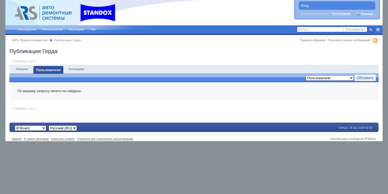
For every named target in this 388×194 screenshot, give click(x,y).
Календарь (77, 29)
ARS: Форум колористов (29, 40)
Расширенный (378, 29)
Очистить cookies (63, 138)
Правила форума (312, 40)
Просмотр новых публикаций (349, 40)
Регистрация (341, 13)
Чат (93, 29)
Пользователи (52, 29)
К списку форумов (36, 138)
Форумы (22, 69)
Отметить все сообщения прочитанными (105, 138)
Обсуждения (27, 29)
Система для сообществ (346, 138)
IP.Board (370, 138)
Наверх (17, 138)
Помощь (364, 14)
